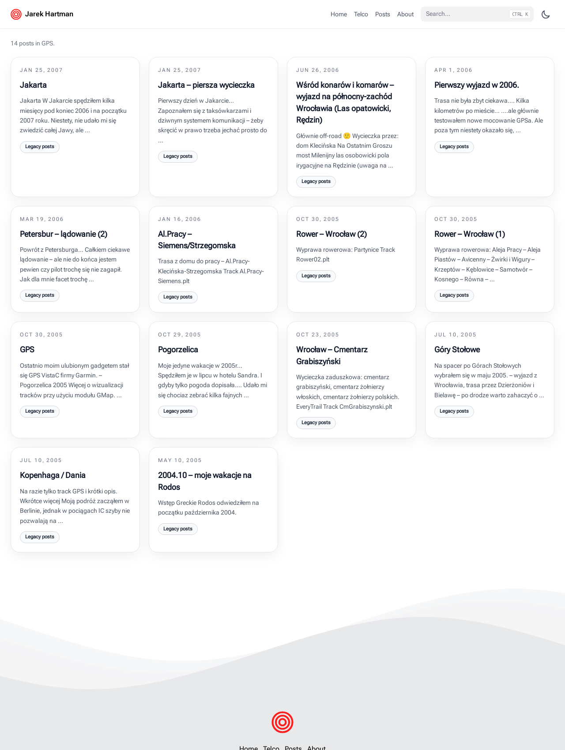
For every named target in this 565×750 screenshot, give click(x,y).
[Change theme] (545, 14)
